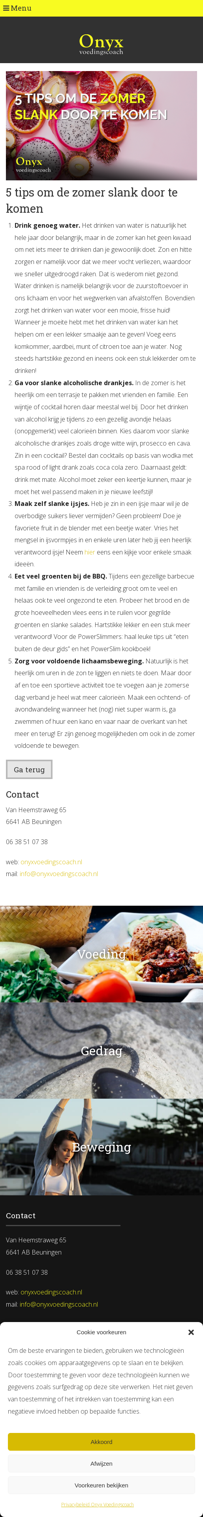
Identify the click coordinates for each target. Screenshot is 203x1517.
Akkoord (101, 1441)
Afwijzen (101, 1463)
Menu (17, 8)
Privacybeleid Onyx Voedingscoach (97, 1504)
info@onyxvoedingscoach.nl (59, 873)
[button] (191, 1332)
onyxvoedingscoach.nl (51, 862)
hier (90, 552)
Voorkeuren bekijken (101, 1485)
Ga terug (29, 769)
